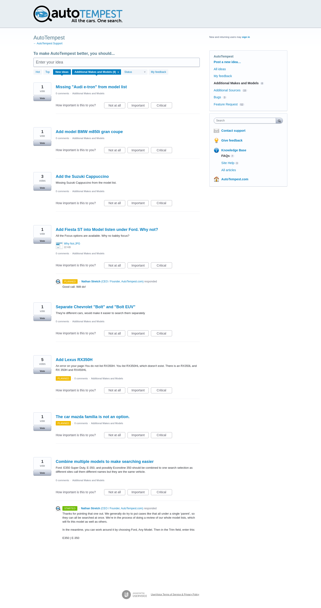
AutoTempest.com (234, 179)
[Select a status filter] (135, 72)
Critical (164, 106)
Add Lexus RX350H (74, 359)
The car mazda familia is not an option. (93, 417)
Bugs (217, 97)
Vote (42, 98)
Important (140, 106)
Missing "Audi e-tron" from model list (91, 87)
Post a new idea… (227, 62)
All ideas (220, 69)
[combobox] (246, 120)
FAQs (225, 156)
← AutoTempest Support (47, 43)
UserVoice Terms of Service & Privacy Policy (175, 594)
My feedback (158, 72)
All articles (228, 170)
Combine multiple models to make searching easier (105, 461)
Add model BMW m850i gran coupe (89, 131)
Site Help (227, 163)
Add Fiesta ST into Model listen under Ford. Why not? (107, 229)
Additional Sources (227, 90)
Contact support (233, 130)
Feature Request (226, 104)
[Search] (279, 120)
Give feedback (232, 140)
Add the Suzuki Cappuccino (82, 176)
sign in (246, 37)
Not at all (117, 106)
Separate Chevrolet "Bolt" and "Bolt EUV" (95, 307)
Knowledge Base (233, 150)
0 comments (62, 93)
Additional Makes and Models (88, 93)
